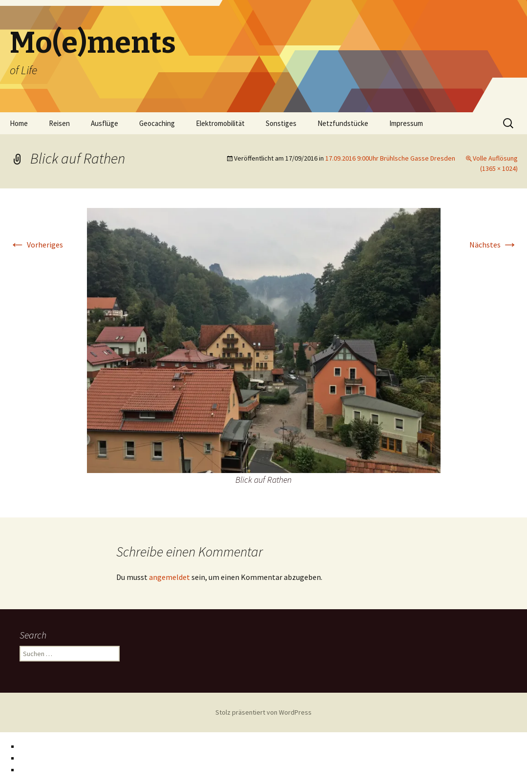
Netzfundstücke (342, 123)
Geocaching (157, 123)
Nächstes (493, 244)
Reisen (59, 123)
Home (19, 123)
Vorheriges (36, 244)
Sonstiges (281, 123)
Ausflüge (104, 123)
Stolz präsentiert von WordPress (263, 712)
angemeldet (169, 577)
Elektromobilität (220, 123)
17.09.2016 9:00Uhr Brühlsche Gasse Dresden (390, 158)
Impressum (406, 123)
